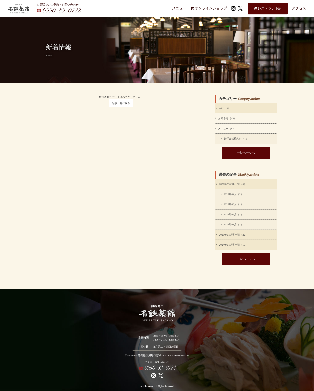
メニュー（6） (225, 128)
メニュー (179, 8)
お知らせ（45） (225, 118)
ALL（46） (223, 108)
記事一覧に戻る (121, 103)
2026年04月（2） (232, 194)
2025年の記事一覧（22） (231, 234)
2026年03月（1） (232, 204)
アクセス (299, 8)
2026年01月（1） (232, 224)
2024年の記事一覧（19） (231, 244)
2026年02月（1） (232, 214)
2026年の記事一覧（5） (231, 183)
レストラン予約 (268, 8)
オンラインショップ (208, 8)
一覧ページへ (246, 152)
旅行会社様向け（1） (235, 138)
